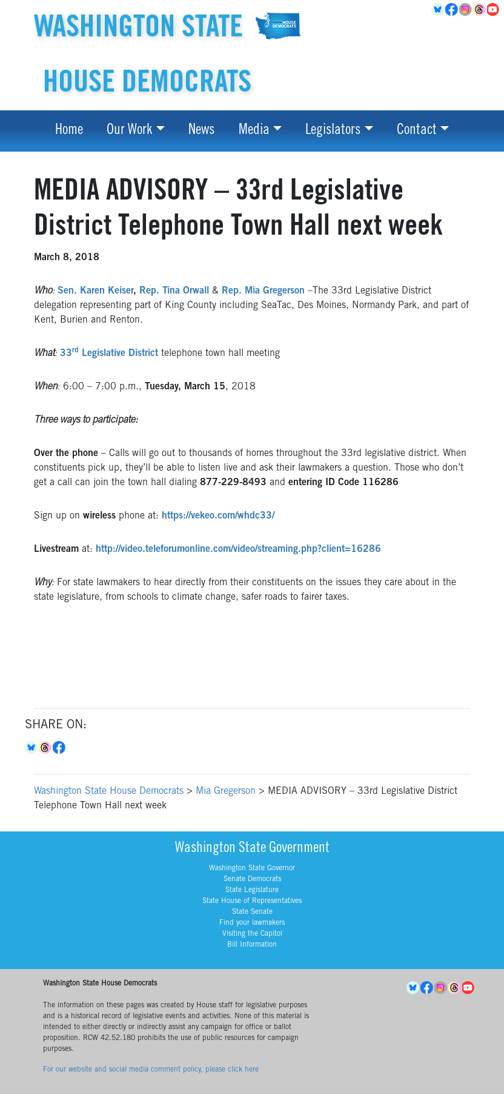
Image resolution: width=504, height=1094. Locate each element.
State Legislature (252, 890)
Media (254, 131)
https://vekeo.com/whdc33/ (218, 516)
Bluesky (32, 747)
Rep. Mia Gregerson (263, 291)
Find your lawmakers (252, 923)
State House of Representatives (252, 901)
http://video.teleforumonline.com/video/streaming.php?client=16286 (238, 549)
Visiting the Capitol (252, 934)
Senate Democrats (252, 879)
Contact (417, 131)
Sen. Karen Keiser (95, 291)
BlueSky (438, 9)
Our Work (129, 131)
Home (69, 131)
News (201, 131)
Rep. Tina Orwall (174, 291)
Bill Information (252, 944)
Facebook (452, 9)
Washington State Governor (252, 868)
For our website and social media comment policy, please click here (151, 1069)
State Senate (252, 912)
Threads (480, 9)
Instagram (466, 9)
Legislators (332, 131)
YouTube (494, 9)
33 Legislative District (109, 353)
